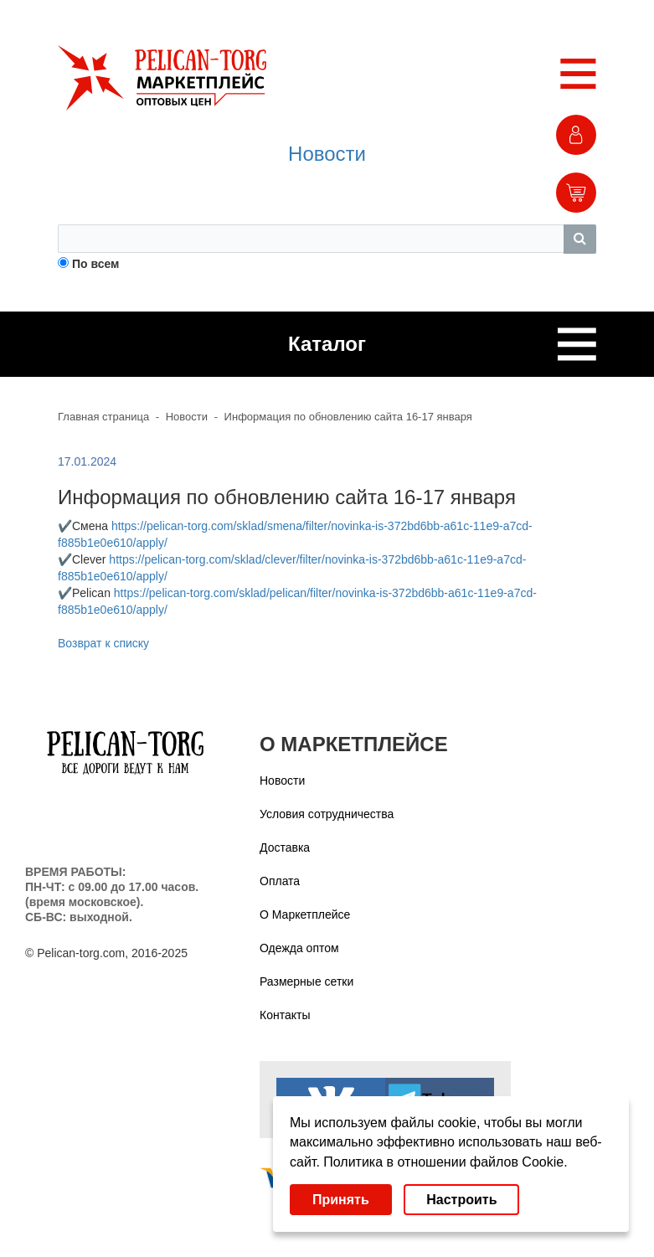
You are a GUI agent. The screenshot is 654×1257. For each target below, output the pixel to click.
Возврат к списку (103, 643)
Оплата (280, 881)
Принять (340, 1200)
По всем (96, 263)
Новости (327, 153)
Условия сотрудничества (327, 814)
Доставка (285, 847)
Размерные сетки (306, 981)
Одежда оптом (299, 948)
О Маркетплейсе (305, 914)
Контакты (285, 1015)
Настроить (461, 1200)
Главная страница (103, 416)
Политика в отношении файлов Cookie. (445, 1162)
